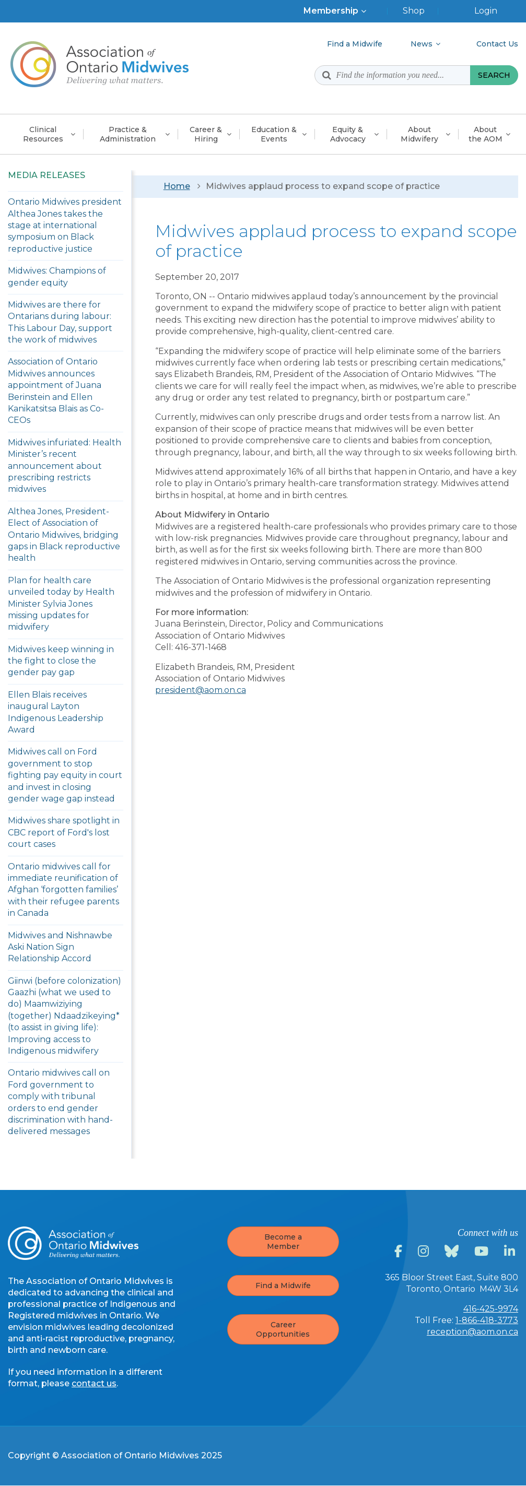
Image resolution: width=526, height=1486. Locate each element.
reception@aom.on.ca (472, 1332)
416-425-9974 (490, 1309)
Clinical (43, 134)
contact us (94, 1383)
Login (485, 11)
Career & (206, 134)
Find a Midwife (283, 1285)
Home (176, 186)
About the (485, 134)
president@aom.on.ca (200, 690)
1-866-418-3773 (486, 1320)
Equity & (348, 134)
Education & (274, 134)
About (419, 134)
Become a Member (283, 1241)
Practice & (128, 134)
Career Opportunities (283, 1329)
